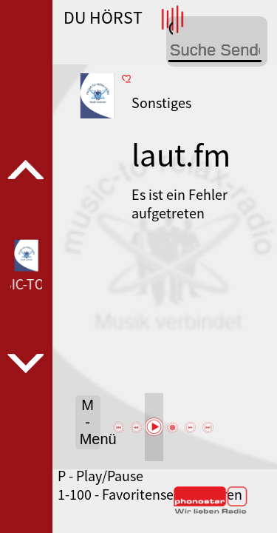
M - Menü (90, 422)
